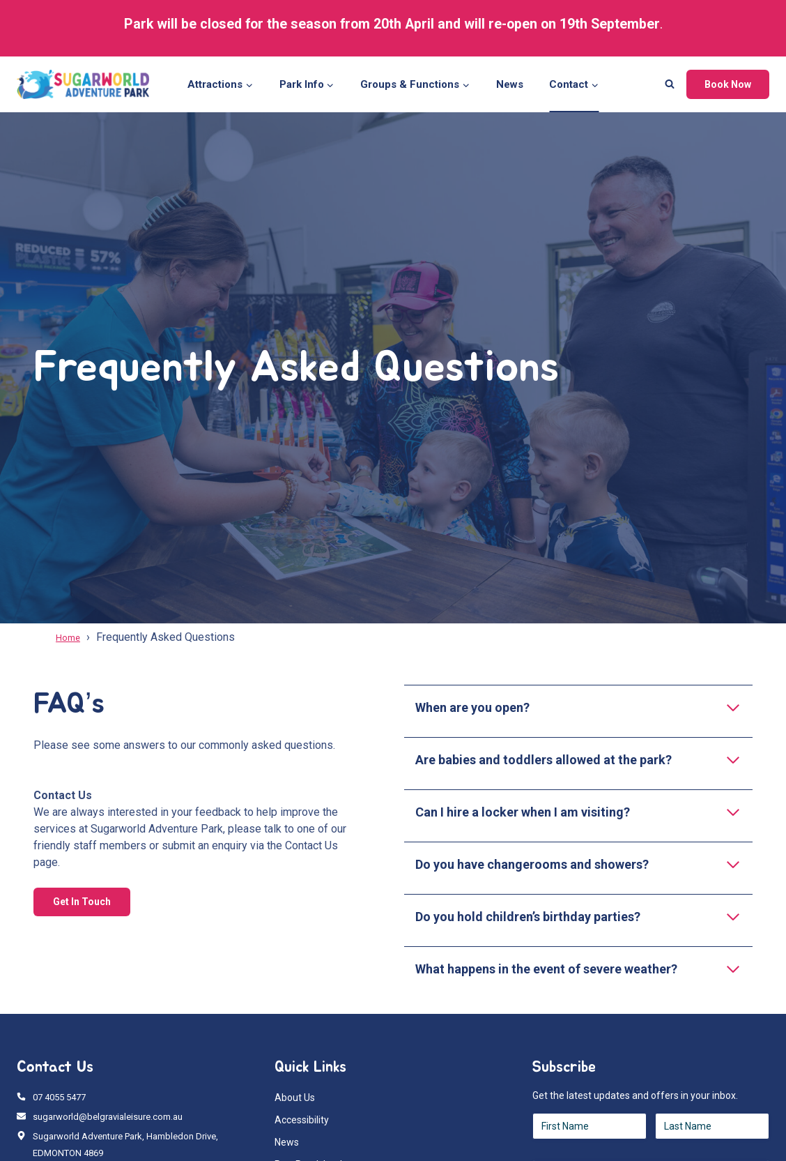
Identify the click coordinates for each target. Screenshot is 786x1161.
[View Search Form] (669, 84)
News (509, 84)
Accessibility (302, 1119)
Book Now (727, 84)
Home (70, 637)
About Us (295, 1097)
